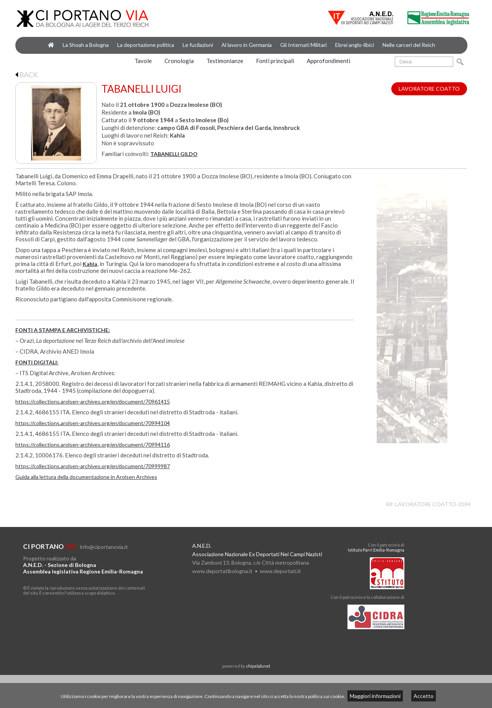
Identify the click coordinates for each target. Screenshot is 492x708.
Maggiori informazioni (375, 696)
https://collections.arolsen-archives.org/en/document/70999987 (92, 466)
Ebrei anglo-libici (354, 45)
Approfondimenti (328, 60)
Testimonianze (224, 60)
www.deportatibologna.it (222, 571)
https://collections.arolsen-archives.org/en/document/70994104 (92, 423)
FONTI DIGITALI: (36, 362)
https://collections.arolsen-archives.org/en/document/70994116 (92, 444)
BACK (26, 74)
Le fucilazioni (198, 45)
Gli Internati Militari (303, 45)
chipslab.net (258, 665)
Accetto (424, 696)
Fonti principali (275, 60)
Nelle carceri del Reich (408, 45)
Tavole (143, 60)
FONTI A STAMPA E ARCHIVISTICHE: (62, 330)
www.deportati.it (280, 571)
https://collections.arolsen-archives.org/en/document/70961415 (92, 401)
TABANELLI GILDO (174, 154)
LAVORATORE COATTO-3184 (432, 504)
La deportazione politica (145, 45)
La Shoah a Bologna (86, 45)
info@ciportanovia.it (104, 546)
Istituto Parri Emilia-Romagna (376, 549)
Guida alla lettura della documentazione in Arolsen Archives (86, 477)
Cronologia (179, 60)
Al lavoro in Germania (246, 45)
